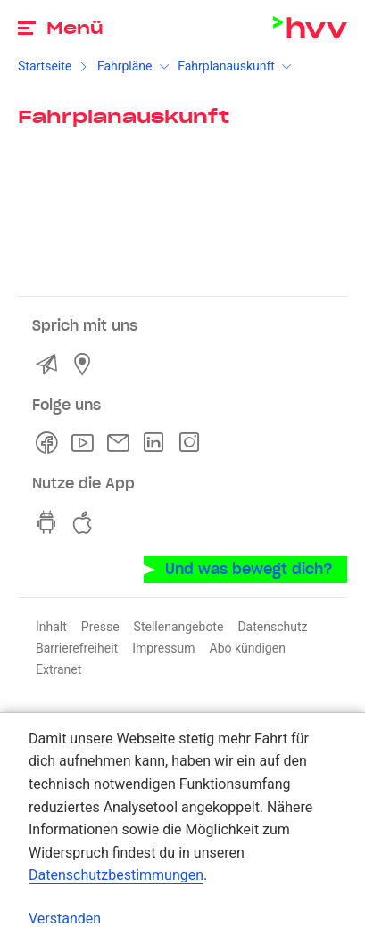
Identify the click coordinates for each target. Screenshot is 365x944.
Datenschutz (272, 627)
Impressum (163, 648)
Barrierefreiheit (77, 648)
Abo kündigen (248, 648)
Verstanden (65, 918)
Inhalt (51, 627)
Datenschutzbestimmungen (116, 874)
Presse (100, 627)
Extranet (58, 669)
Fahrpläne (125, 66)
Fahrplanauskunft (226, 66)
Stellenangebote (179, 627)
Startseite (44, 66)
